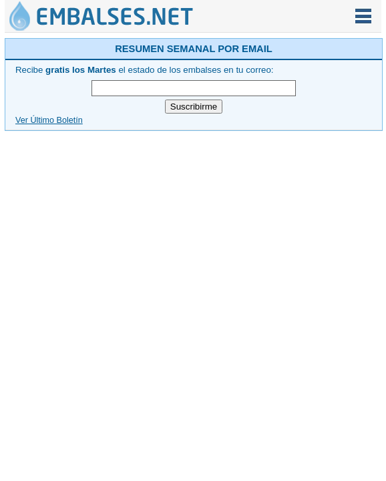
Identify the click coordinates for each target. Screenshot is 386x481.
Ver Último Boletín (49, 120)
